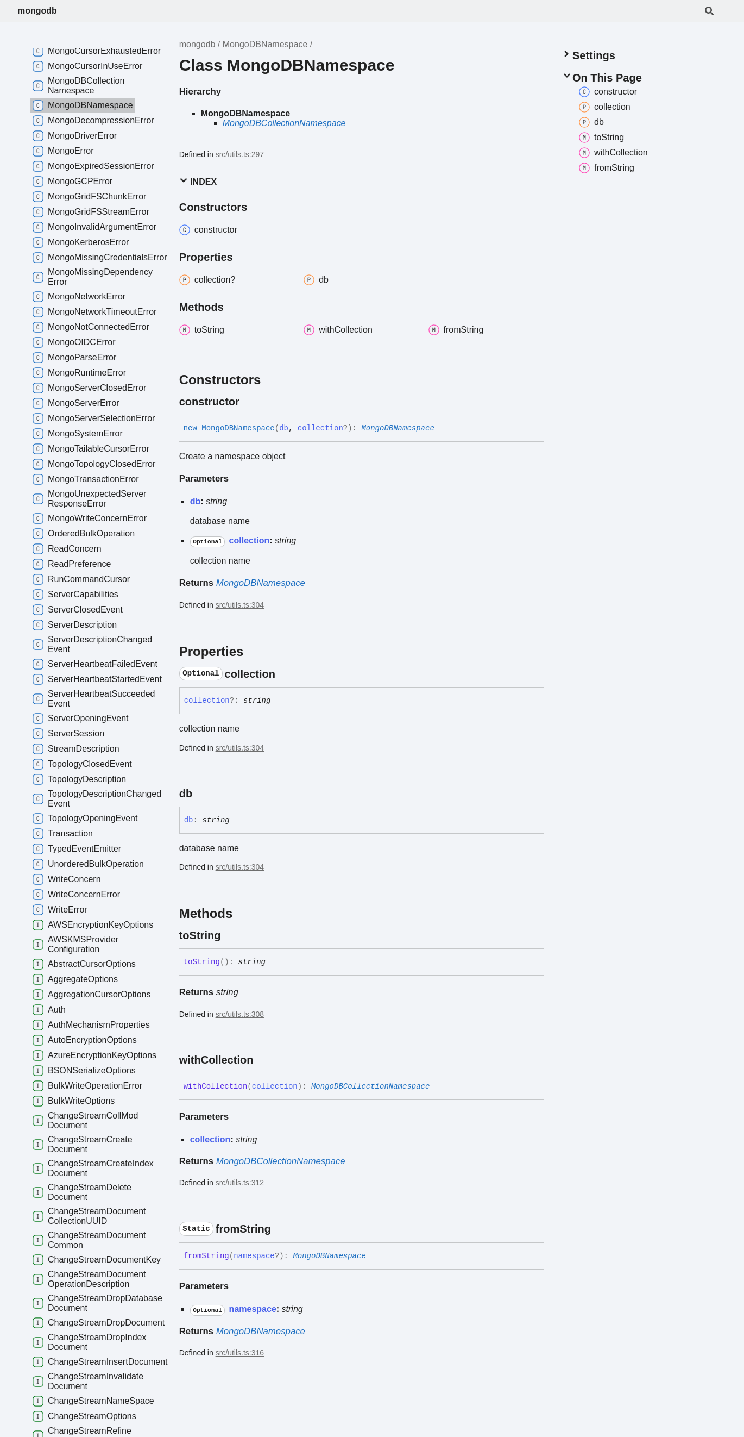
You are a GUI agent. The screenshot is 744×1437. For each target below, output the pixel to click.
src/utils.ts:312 (240, 1182)
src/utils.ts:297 (240, 154)
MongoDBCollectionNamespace (284, 123)
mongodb (37, 10)
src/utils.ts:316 (240, 1352)
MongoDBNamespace (265, 44)
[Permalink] (249, 401)
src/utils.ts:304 (240, 605)
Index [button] (198, 181)
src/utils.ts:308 (240, 1014)
